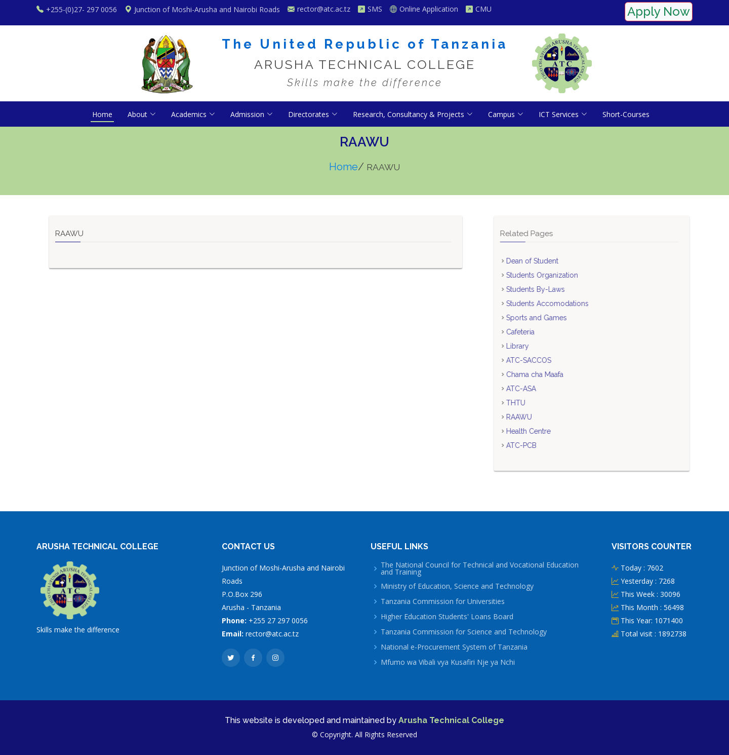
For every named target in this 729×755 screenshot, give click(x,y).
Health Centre (545, 431)
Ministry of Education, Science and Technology (457, 586)
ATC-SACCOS (546, 360)
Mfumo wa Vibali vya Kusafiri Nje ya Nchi (448, 662)
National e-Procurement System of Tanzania (454, 647)
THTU (533, 402)
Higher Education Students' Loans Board (447, 616)
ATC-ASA (538, 388)
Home (102, 114)
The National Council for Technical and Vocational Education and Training (480, 568)
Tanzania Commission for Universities (443, 601)
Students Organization (559, 275)
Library (534, 346)
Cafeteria (537, 331)
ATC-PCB (538, 445)
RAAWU (536, 417)
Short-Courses (626, 114)
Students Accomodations (564, 303)
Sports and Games (553, 317)
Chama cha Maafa (552, 374)
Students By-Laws (552, 289)
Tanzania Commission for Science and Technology (464, 631)
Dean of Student (549, 261)
